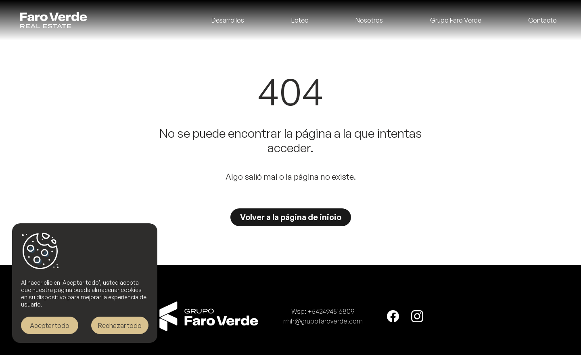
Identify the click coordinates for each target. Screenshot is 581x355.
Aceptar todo (49, 325)
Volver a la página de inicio (290, 217)
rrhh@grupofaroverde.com (323, 321)
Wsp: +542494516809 (323, 311)
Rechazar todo (120, 325)
